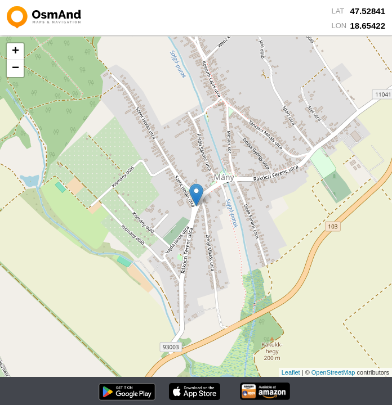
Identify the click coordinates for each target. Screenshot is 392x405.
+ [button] (15, 51)
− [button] (15, 68)
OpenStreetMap (333, 372)
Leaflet (291, 372)
